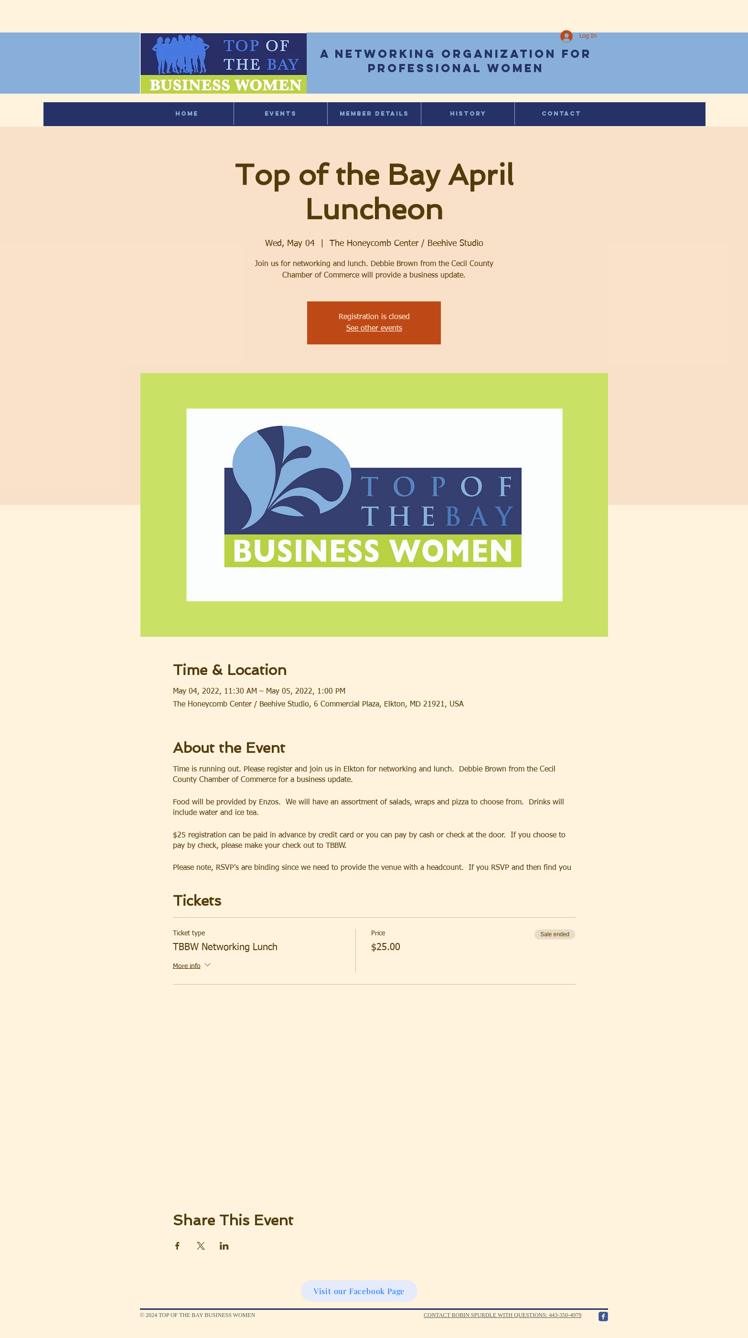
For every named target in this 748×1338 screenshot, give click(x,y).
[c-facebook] (603, 1316)
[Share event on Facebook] (177, 1246)
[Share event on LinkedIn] (224, 1246)
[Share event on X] (200, 1246)
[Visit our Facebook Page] (359, 1291)
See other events (374, 328)
